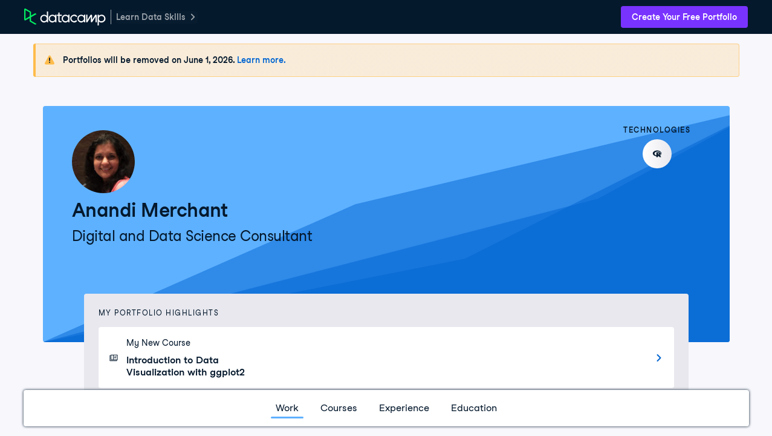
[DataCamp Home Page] (65, 16)
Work (287, 408)
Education (474, 408)
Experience (404, 408)
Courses (338, 408)
